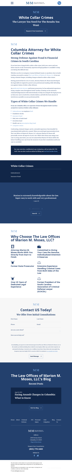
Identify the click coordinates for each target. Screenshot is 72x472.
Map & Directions (36, 442)
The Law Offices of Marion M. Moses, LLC (41, 75)
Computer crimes (18, 125)
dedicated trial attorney (21, 88)
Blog (53, 420)
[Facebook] (34, 455)
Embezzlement (17, 111)
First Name (14, 319)
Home (13, 420)
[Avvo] (38, 455)
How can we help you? (17, 335)
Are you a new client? (17, 330)
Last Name (40, 319)
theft (31, 111)
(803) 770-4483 (36, 449)
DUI (32, 420)
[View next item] (42, 208)
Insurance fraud (17, 116)
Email (38, 324)
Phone (13, 324)
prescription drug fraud (29, 123)
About (18, 420)
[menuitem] (36, 173)
